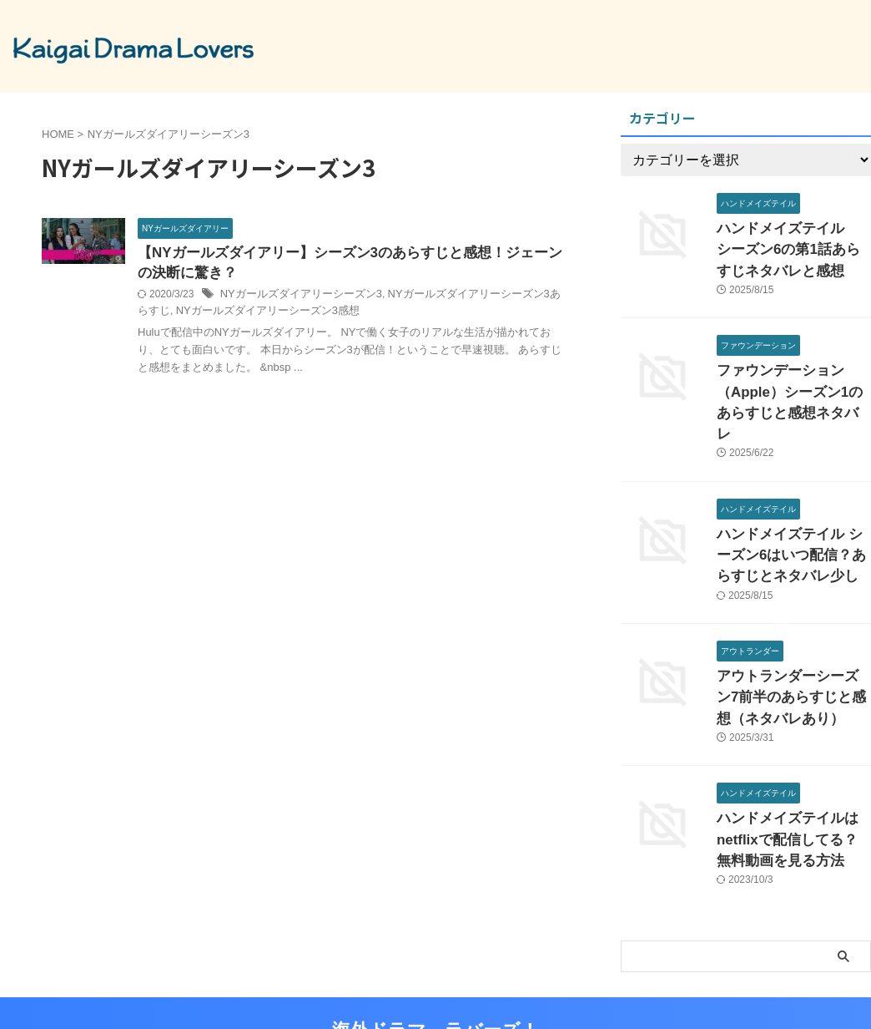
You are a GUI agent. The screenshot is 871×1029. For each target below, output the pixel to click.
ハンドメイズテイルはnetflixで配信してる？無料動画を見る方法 (792, 787)
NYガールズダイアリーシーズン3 (295, 297)
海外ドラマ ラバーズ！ (435, 974)
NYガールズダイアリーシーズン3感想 (238, 314)
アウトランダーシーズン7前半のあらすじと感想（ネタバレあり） (792, 651)
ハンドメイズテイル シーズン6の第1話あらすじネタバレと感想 (793, 245)
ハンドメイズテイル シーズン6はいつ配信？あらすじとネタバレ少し (790, 516)
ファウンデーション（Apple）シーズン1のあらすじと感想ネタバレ (789, 381)
